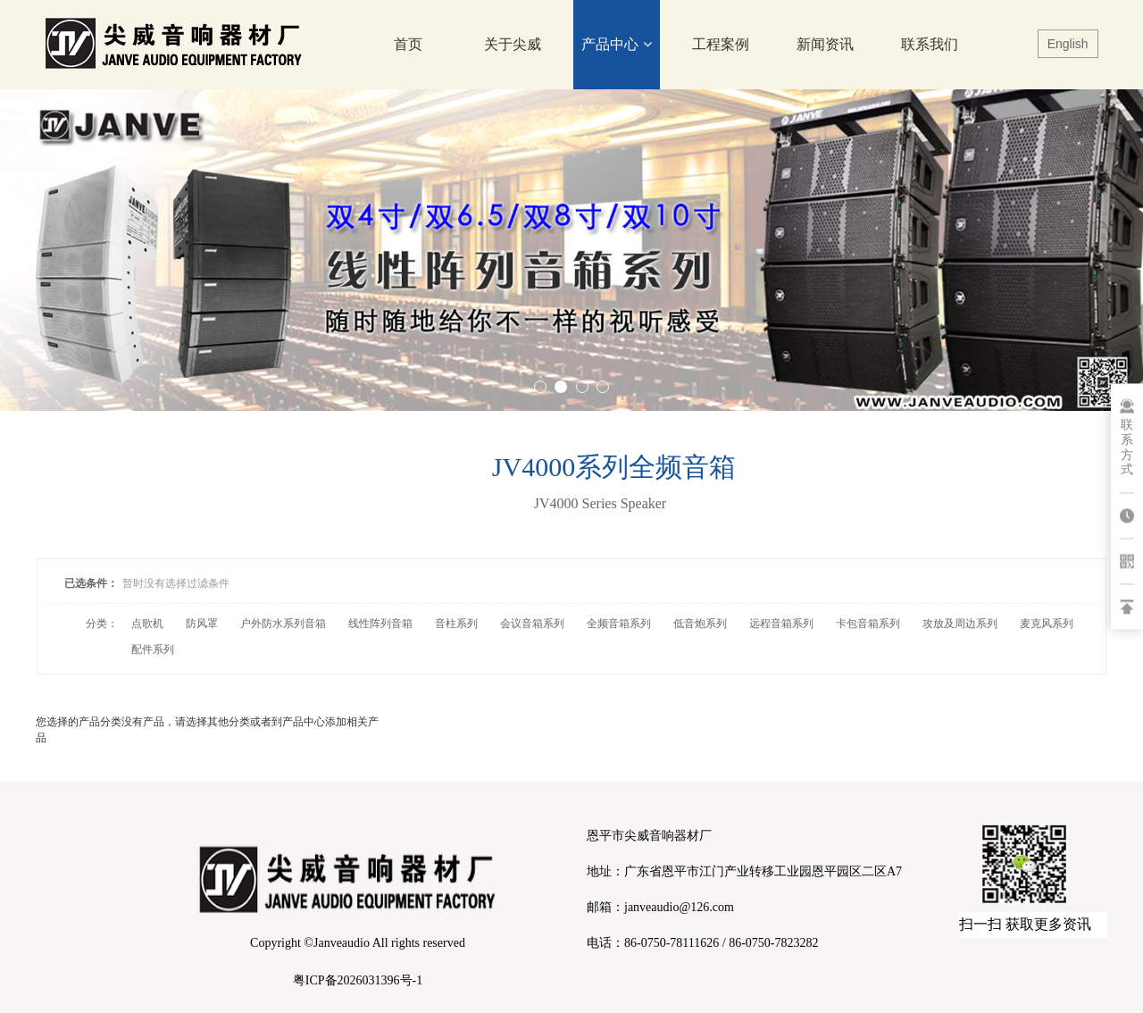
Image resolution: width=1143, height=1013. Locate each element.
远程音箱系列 (781, 623)
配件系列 (152, 649)
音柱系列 (456, 623)
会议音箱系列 (532, 623)
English (1068, 44)
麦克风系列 (1046, 623)
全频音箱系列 (619, 623)
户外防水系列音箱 (283, 623)
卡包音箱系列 (868, 623)
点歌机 (147, 623)
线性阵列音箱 (380, 623)
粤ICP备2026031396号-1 (357, 980)
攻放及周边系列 (959, 623)
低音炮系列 (700, 623)
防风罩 (202, 623)
